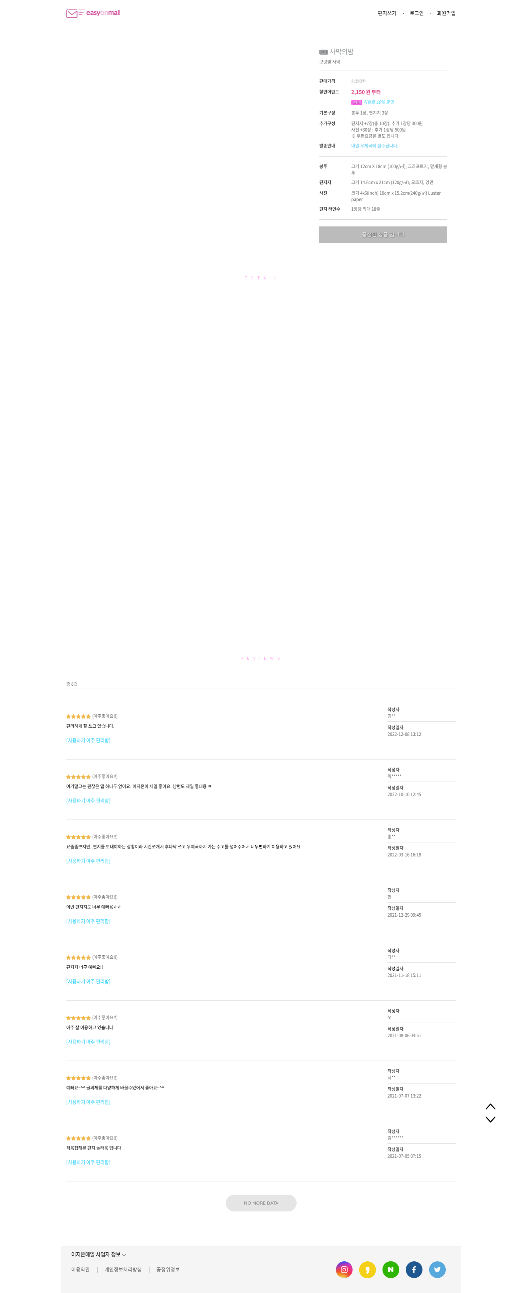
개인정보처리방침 (123, 1269)
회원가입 (446, 13)
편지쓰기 (387, 13)
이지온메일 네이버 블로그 (391, 1269)
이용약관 (80, 1269)
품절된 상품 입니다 (383, 234)
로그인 (417, 13)
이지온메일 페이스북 (414, 1269)
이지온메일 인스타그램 (344, 1269)
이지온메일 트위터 (437, 1269)
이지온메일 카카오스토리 (367, 1269)
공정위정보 (168, 1269)
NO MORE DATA (261, 1203)
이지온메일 (93, 13)
